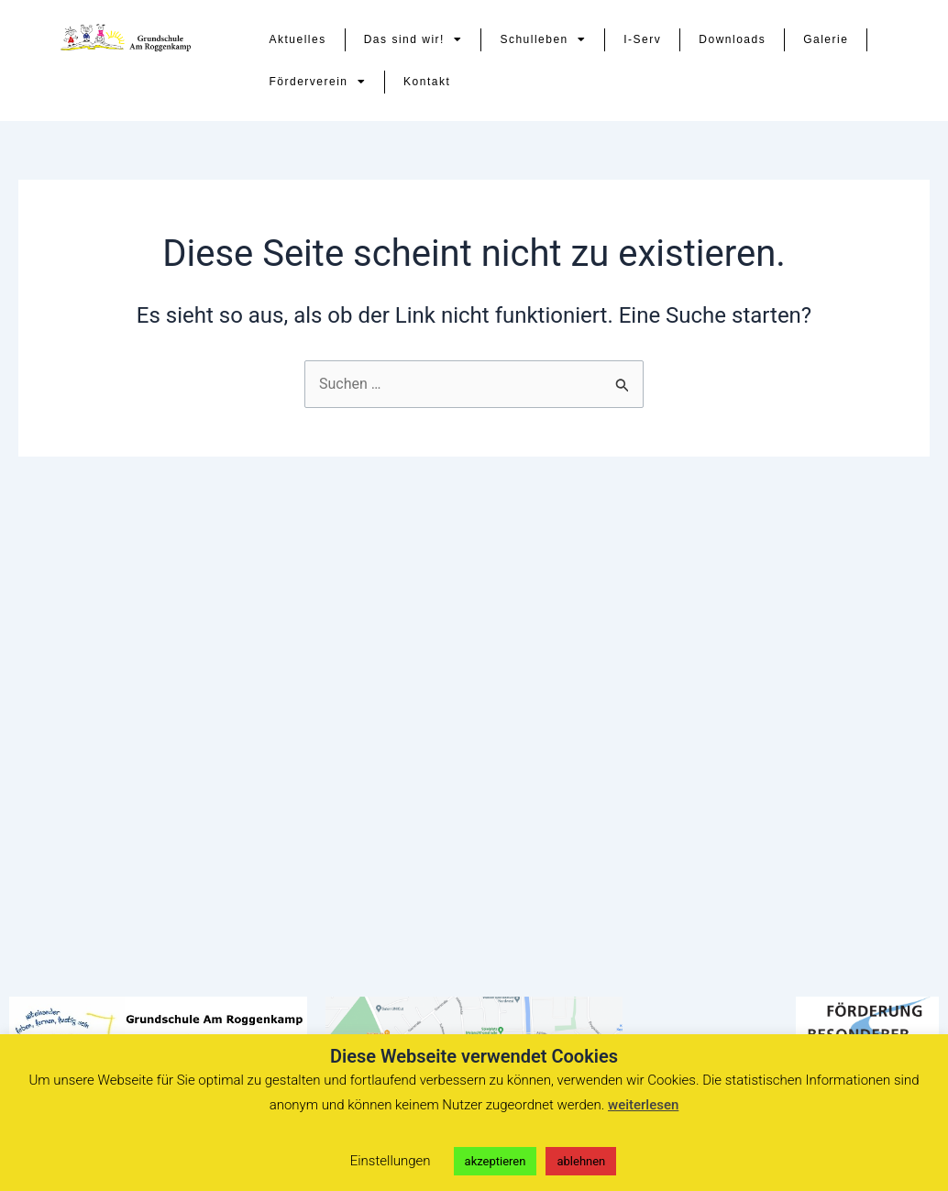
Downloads (732, 39)
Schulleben (543, 39)
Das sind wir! (413, 39)
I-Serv (642, 39)
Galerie (825, 39)
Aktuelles (298, 39)
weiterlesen (643, 1105)
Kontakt (426, 81)
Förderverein (318, 81)
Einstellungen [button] (390, 1160)
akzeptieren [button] (495, 1161)
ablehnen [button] (581, 1161)
